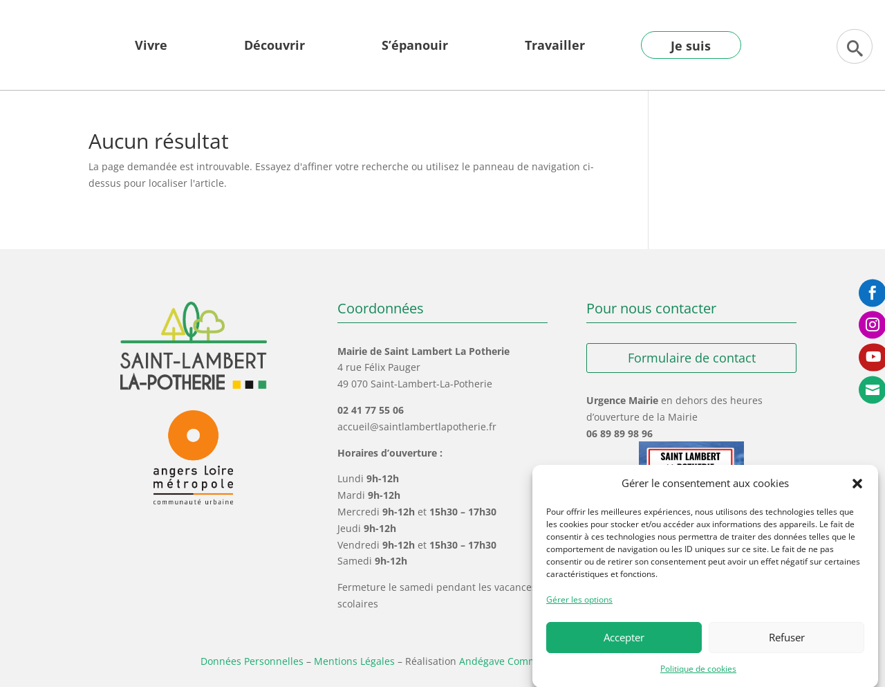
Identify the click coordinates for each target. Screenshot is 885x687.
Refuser (787, 645)
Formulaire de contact (692, 357)
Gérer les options (579, 608)
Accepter (624, 645)
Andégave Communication (520, 661)
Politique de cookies (698, 676)
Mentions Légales (354, 661)
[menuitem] (151, 55)
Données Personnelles (252, 661)
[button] (857, 492)
